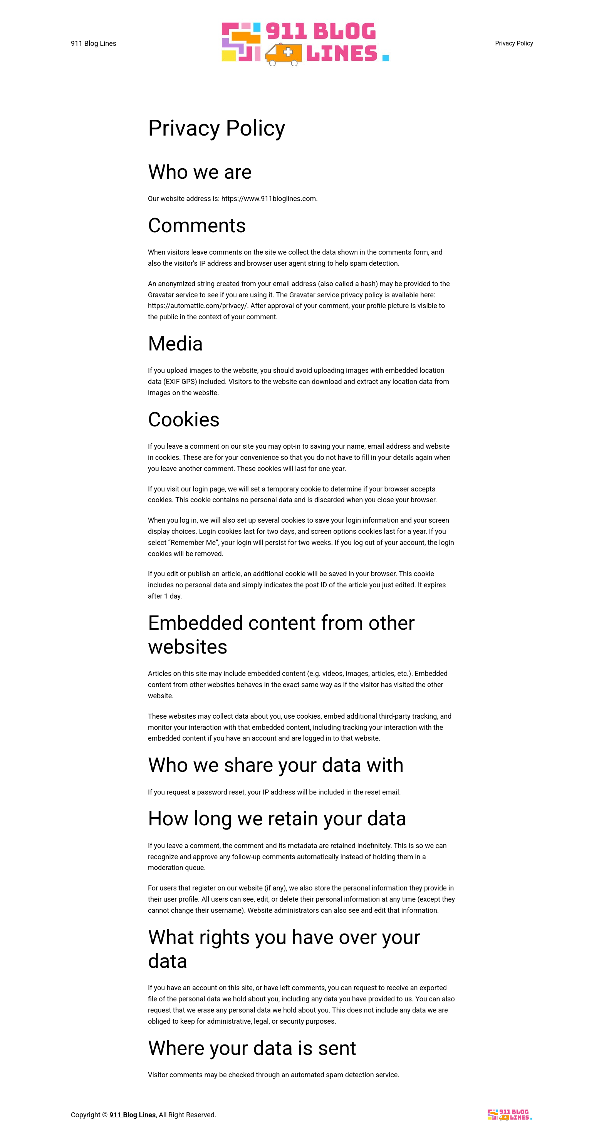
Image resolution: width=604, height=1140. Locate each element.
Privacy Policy (514, 43)
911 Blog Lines (93, 43)
